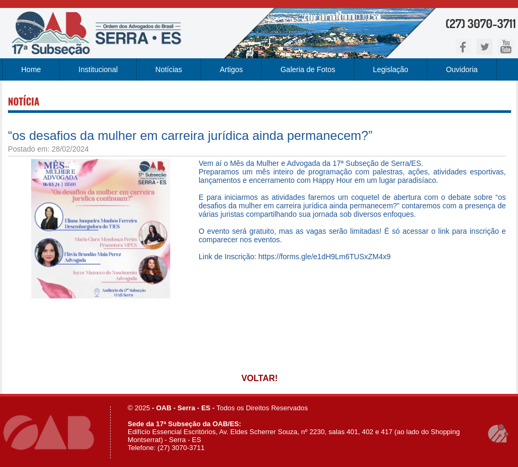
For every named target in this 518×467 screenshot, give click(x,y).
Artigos (231, 69)
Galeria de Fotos (307, 69)
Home (31, 69)
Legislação (390, 69)
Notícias (168, 69)
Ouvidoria (462, 69)
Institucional (98, 69)
